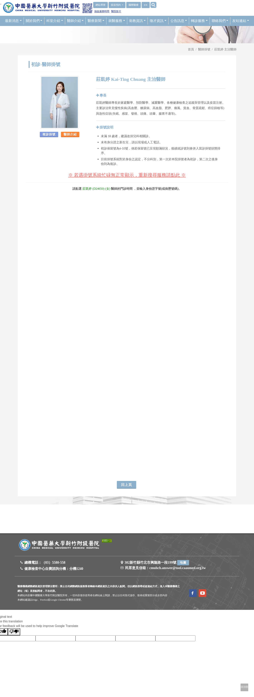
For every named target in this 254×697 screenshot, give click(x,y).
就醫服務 (116, 21)
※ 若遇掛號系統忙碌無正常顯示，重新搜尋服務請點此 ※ (127, 175)
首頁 (191, 49)
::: (1, 4)
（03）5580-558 (53, 562)
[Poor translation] (14, 631)
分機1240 (76, 569)
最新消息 (13, 21)
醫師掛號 (204, 49)
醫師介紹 (75, 21)
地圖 (183, 562)
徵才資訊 (158, 21)
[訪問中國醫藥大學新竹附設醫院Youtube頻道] (202, 593)
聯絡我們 (220, 21)
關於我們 (34, 21)
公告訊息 (178, 21)
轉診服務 (199, 21)
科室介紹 (54, 21)
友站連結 (240, 21)
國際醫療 (134, 4)
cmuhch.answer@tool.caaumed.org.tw (177, 568)
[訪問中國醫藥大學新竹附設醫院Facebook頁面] (193, 593)
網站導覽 (100, 4)
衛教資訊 (137, 21)
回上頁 (126, 485)
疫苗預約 (116, 4)
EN (145, 4)
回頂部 (244, 686)
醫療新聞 (96, 21)
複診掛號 (49, 134)
